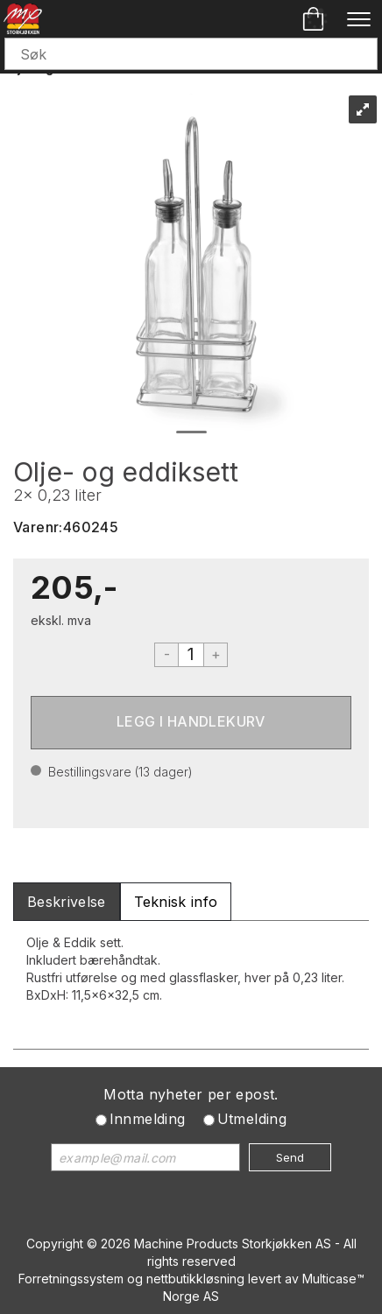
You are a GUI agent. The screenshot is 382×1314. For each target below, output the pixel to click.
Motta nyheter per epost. (191, 1094)
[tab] (66, 902)
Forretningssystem (71, 1278)
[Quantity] (191, 655)
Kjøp (191, 722)
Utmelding (252, 1119)
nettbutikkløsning (195, 1278)
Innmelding (148, 1119)
